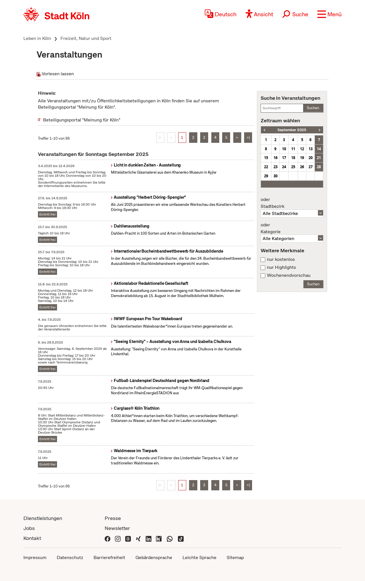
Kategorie (292, 228)
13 (311, 148)
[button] (329, 14)
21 (319, 157)
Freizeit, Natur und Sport (85, 38)
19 (302, 157)
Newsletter (117, 528)
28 (319, 166)
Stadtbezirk (292, 203)
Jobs (29, 528)
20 (311, 157)
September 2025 (291, 129)
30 (275, 175)
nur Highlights (281, 267)
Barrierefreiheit (109, 557)
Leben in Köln (37, 38)
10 (284, 148)
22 (266, 166)
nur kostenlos (281, 259)
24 (284, 166)
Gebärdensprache (153, 557)
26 (302, 166)
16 (275, 157)
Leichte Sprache (199, 557)
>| (248, 137)
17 (284, 157)
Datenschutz (70, 557)
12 (302, 148)
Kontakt (32, 538)
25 (293, 166)
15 (266, 157)
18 (293, 157)
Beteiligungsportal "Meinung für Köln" (81, 120)
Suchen (313, 107)
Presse (113, 518)
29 (266, 175)
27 (311, 166)
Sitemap (235, 557)
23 (275, 166)
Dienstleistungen (42, 518)
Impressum (34, 557)
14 (319, 148)
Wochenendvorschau (289, 275)
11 (293, 148)
